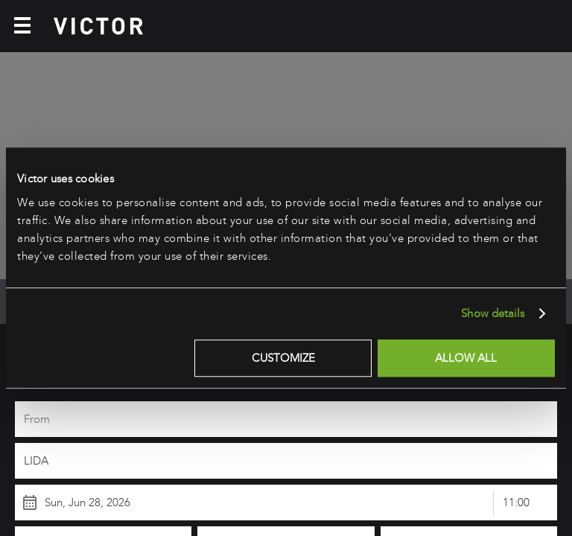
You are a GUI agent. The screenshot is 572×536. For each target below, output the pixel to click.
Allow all (466, 358)
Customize (283, 358)
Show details (492, 313)
